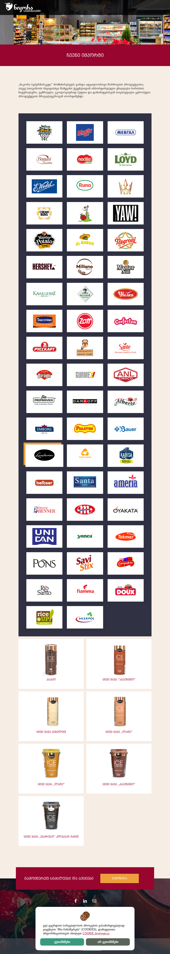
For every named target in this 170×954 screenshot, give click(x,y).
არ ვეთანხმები (108, 942)
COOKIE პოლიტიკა (96, 933)
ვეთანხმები (62, 942)
